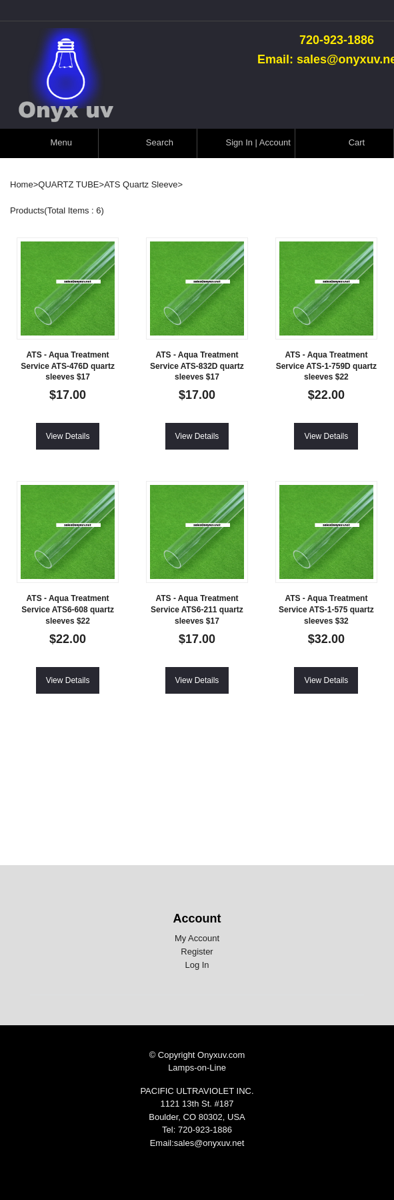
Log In (197, 965)
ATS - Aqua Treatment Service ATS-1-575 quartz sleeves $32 (326, 610)
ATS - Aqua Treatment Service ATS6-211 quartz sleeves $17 (197, 610)
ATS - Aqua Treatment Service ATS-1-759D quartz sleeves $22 (326, 366)
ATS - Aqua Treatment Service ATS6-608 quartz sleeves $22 (67, 610)
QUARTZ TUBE (68, 184)
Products (27, 210)
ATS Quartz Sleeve (140, 184)
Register (197, 952)
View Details (68, 436)
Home (21, 184)
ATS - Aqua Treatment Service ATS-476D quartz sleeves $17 (68, 366)
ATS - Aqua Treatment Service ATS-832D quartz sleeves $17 (197, 366)
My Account (197, 938)
